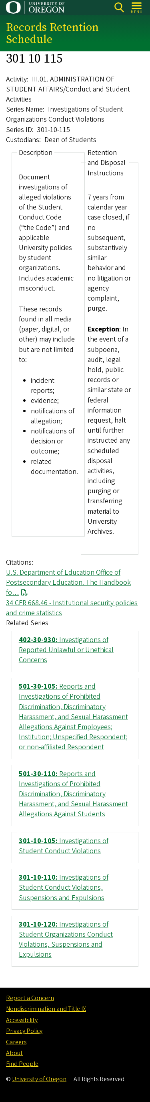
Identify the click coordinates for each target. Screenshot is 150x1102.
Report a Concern (30, 998)
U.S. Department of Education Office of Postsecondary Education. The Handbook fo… (68, 582)
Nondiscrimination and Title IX (46, 1008)
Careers (16, 1042)
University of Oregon (39, 1079)
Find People (22, 1063)
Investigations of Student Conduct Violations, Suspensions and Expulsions (63, 887)
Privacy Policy (24, 1031)
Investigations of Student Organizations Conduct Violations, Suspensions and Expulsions (66, 939)
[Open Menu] (137, 7)
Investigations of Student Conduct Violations (63, 846)
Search (119, 7)
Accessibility (22, 1020)
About (14, 1053)
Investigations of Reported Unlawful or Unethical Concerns (66, 649)
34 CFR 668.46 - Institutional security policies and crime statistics (72, 608)
